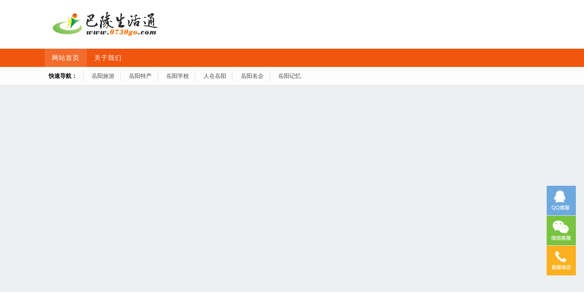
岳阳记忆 (289, 76)
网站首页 (65, 57)
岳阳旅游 (103, 76)
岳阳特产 (140, 76)
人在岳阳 (215, 76)
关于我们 (108, 57)
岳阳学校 (177, 76)
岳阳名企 (252, 76)
